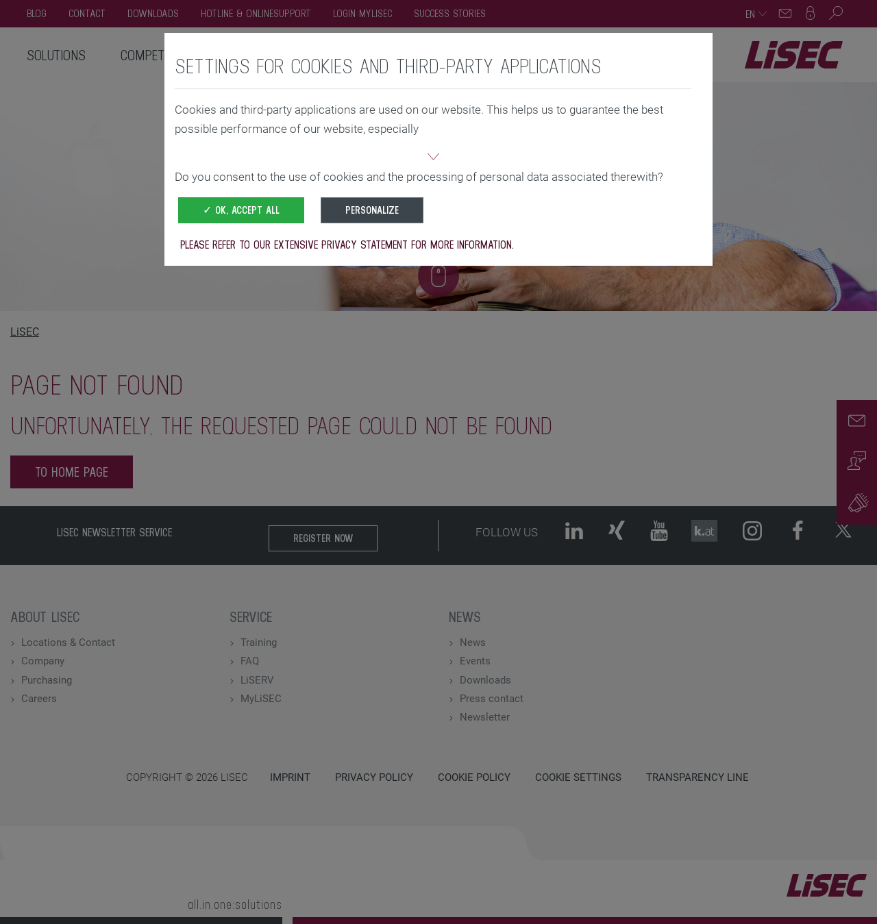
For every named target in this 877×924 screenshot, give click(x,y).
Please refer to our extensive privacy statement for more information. (347, 244)
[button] (433, 158)
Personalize (372, 209)
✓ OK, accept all (241, 209)
